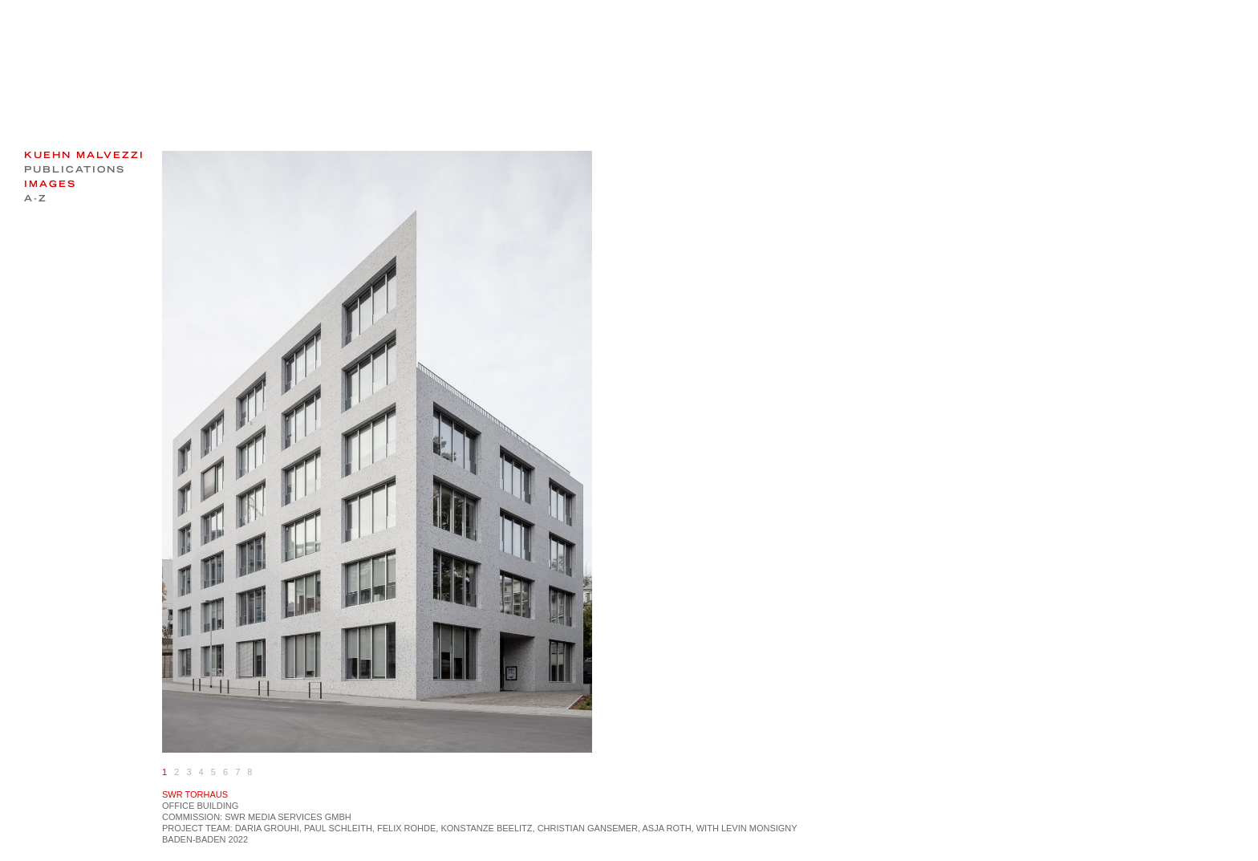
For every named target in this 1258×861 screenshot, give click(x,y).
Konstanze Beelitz (486, 828)
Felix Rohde (406, 828)
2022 (238, 839)
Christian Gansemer (588, 828)
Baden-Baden (193, 839)
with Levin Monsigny (746, 828)
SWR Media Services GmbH (288, 817)
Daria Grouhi (267, 828)
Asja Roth (666, 828)
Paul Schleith (338, 828)
